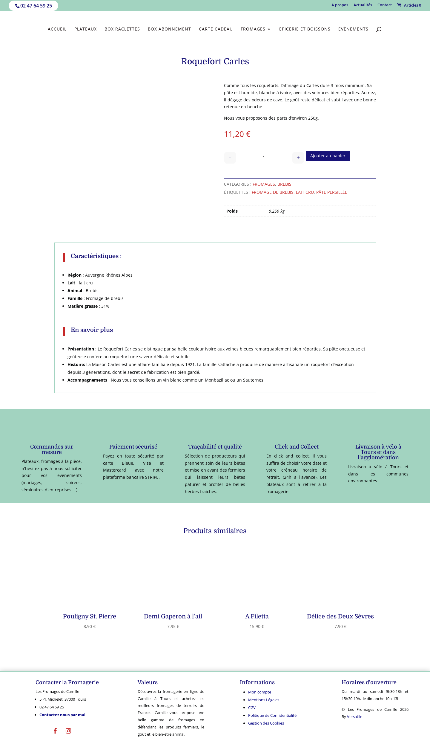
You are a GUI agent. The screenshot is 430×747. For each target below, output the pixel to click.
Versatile (354, 716)
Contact (384, 5)
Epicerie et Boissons (305, 29)
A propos (339, 5)
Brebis (284, 184)
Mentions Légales (263, 699)
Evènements (353, 29)
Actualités (363, 5)
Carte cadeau (216, 29)
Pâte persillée (331, 192)
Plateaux (85, 29)
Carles (312, 85)
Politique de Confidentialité (272, 715)
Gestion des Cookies (266, 723)
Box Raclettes (122, 29)
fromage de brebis (273, 192)
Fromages (253, 29)
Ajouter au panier (327, 155)
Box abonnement (169, 29)
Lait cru (305, 192)
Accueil (57, 29)
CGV (252, 707)
